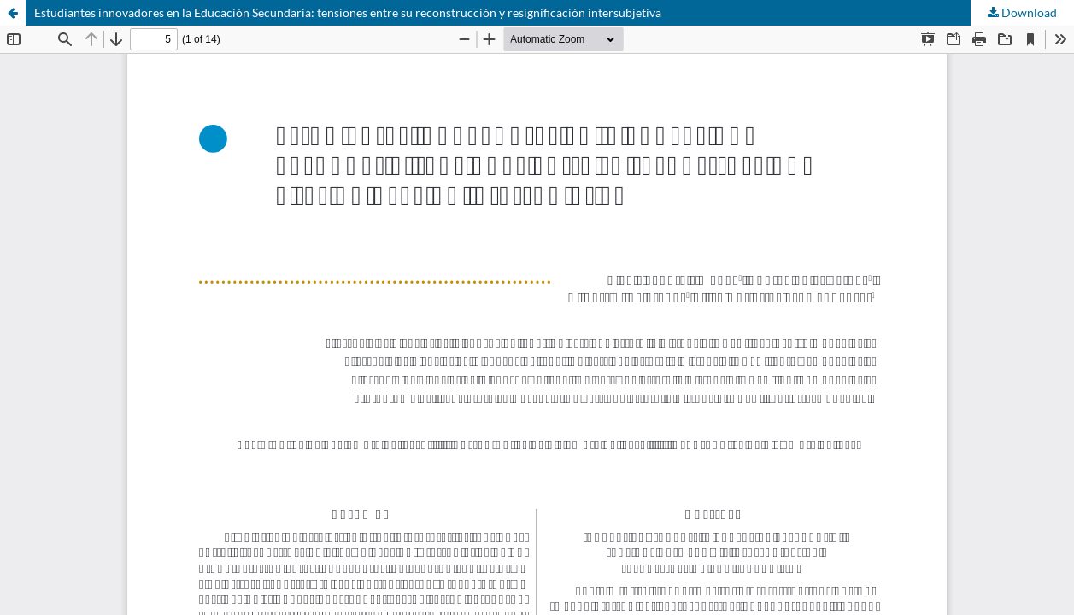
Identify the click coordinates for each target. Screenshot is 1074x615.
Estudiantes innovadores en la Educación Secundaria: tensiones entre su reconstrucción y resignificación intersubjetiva (347, 12)
